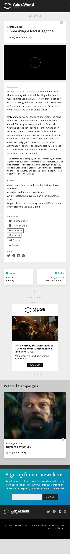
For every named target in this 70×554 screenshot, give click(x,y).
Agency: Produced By (16, 452)
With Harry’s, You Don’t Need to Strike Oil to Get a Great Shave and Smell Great (34, 348)
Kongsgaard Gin (14, 443)
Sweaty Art (12, 280)
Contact (35, 525)
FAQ (27, 525)
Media (14, 245)
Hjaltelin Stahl (24, 37)
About (44, 525)
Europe (14, 235)
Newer (11, 273)
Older (59, 273)
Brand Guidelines (56, 528)
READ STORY (35, 365)
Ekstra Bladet (14, 26)
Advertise (53, 525)
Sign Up (50, 496)
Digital (14, 240)
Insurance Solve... (54, 280)
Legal (62, 525)
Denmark (15, 230)
